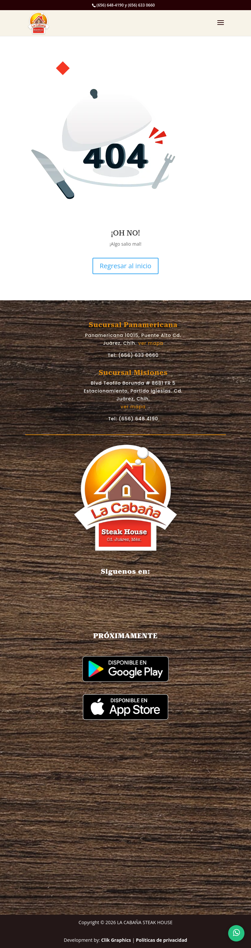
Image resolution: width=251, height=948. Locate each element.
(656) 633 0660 (138, 355)
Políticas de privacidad (161, 940)
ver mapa (150, 343)
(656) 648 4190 (138, 418)
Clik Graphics (116, 940)
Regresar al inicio (125, 265)
